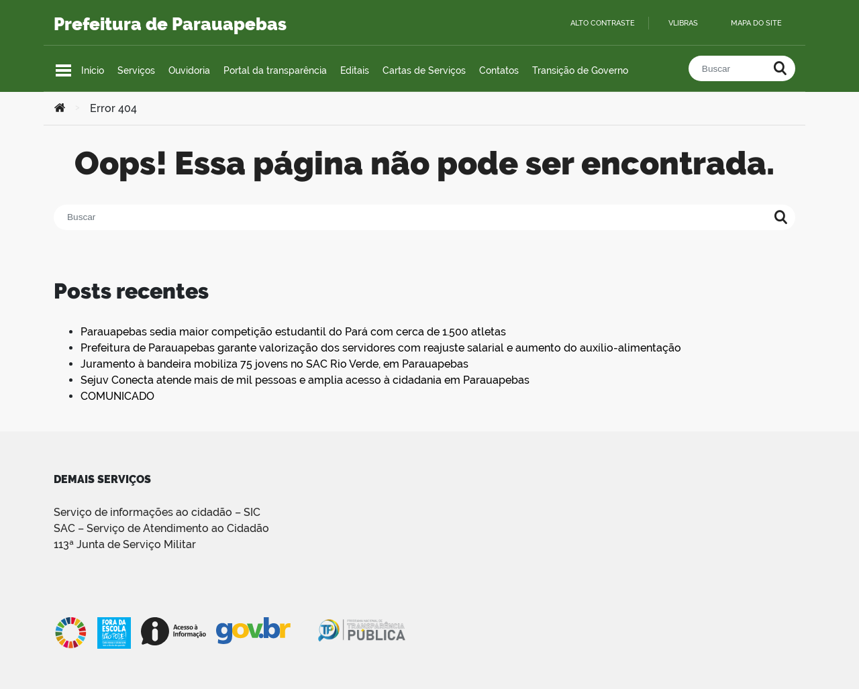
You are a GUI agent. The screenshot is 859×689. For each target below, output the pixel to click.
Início (92, 70)
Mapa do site (756, 23)
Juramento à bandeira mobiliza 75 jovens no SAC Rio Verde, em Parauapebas (274, 364)
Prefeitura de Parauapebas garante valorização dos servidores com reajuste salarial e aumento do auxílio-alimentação (381, 347)
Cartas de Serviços (424, 70)
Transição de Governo (580, 70)
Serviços (136, 70)
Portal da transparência (275, 70)
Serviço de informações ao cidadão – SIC (157, 512)
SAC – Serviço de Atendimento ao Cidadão (161, 528)
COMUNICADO (117, 396)
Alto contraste (602, 23)
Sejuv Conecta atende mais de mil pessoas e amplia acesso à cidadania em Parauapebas (305, 380)
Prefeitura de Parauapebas (170, 24)
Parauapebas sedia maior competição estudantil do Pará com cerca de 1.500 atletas (293, 331)
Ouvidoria (189, 70)
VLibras (683, 23)
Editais (354, 70)
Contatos (499, 70)
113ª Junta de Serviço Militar (125, 544)
